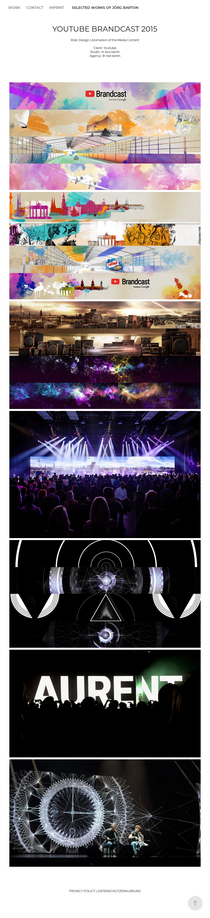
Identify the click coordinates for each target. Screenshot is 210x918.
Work (14, 7)
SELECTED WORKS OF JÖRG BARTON (105, 7)
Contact (34, 7)
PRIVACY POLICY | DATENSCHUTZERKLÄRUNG (105, 891)
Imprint (56, 7)
